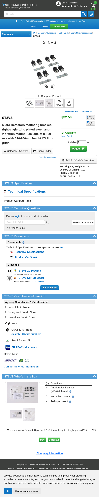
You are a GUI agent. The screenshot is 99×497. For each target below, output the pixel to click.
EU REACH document (24, 347)
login (17, 216)
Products (35, 26)
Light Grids (64, 33)
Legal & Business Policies (77, 468)
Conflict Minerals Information (21, 366)
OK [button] (7, 491)
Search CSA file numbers (26, 334)
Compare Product (49, 96)
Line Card (82, 21)
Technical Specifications (25, 191)
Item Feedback (49, 287)
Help (61, 247)
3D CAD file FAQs (37, 281)
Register (74, 3)
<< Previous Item (71, 112)
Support (45, 26)
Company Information (49, 453)
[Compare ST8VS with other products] (39, 96)
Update (76, 148)
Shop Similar (42, 151)
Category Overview (16, 151)
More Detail (66, 136)
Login (65, 3)
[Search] (42, 14)
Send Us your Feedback (26, 468)
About (62, 21)
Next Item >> (87, 112)
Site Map (11, 468)
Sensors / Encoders (47, 33)
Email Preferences (57, 468)
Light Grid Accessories (81, 33)
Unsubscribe (43, 468)
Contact (71, 21)
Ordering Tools (59, 26)
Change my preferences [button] (26, 491)
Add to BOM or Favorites (78, 160)
